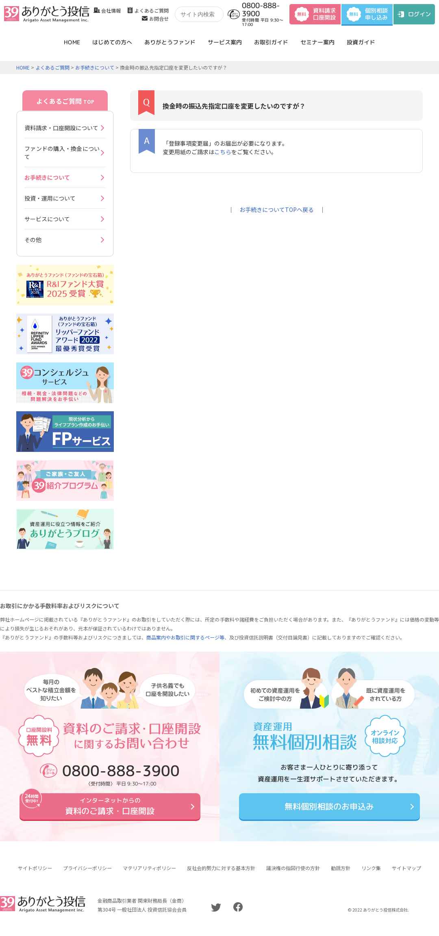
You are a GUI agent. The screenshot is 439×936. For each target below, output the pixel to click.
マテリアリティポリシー (149, 874)
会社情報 (111, 10)
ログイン (419, 14)
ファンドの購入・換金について (62, 152)
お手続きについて (94, 67)
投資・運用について (50, 198)
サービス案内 (225, 42)
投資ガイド (361, 42)
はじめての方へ (112, 42)
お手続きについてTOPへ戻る (276, 209)
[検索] (202, 14)
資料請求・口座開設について (61, 128)
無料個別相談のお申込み (329, 809)
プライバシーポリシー (87, 874)
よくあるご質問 (152, 10)
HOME (72, 42)
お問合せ (159, 18)
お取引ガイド (271, 42)
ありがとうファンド (170, 42)
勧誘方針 (340, 874)
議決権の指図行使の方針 (293, 874)
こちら (222, 152)
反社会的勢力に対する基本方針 (221, 874)
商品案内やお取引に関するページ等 (185, 637)
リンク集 (371, 874)
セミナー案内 (317, 42)
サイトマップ (406, 874)
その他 (32, 240)
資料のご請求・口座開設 (110, 809)
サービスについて (47, 219)
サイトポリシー (35, 874)
